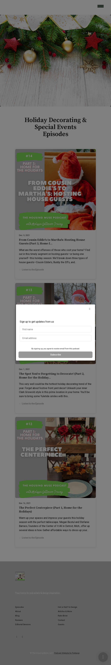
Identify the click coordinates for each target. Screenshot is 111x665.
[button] (89, 309)
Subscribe (55, 354)
